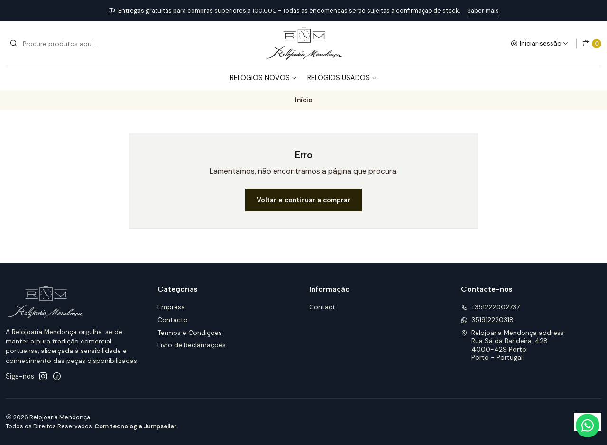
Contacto (172, 319)
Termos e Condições (189, 332)
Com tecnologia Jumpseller (135, 426)
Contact (322, 307)
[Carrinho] (591, 43)
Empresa (171, 307)
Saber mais (483, 11)
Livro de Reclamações (191, 345)
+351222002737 (490, 307)
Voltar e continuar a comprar (303, 199)
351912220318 (487, 319)
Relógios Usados (342, 78)
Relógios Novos (263, 78)
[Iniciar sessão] (539, 43)
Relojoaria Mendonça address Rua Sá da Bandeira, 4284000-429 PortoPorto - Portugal (512, 345)
